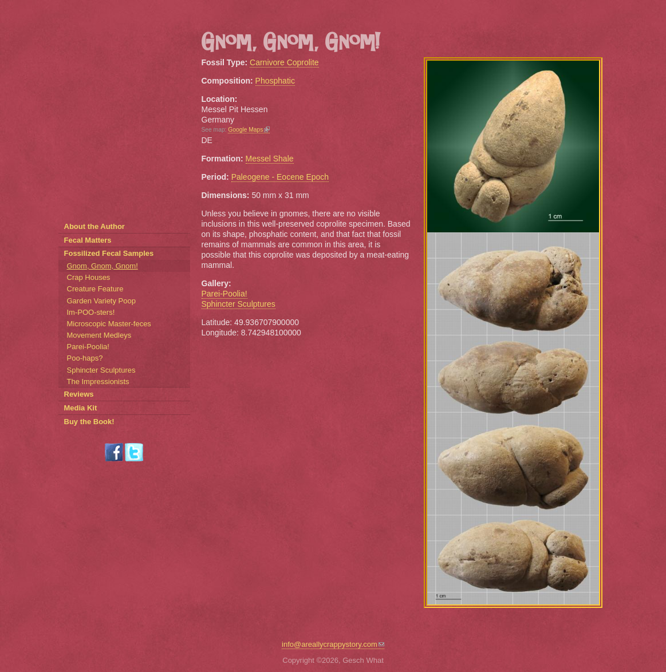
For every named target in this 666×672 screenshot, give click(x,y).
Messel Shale (270, 158)
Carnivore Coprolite (284, 62)
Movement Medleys (99, 335)
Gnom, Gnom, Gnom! (102, 266)
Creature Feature (95, 288)
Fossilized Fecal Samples (109, 253)
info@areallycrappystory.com (333, 644)
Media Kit (80, 408)
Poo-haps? (85, 358)
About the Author (94, 226)
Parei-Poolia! (224, 293)
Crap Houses (89, 277)
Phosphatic (275, 80)
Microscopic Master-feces (109, 323)
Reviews (79, 394)
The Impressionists (98, 381)
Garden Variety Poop (101, 301)
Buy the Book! (89, 421)
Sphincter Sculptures (238, 304)
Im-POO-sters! (91, 312)
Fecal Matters (88, 240)
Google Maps (249, 130)
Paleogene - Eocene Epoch (280, 176)
